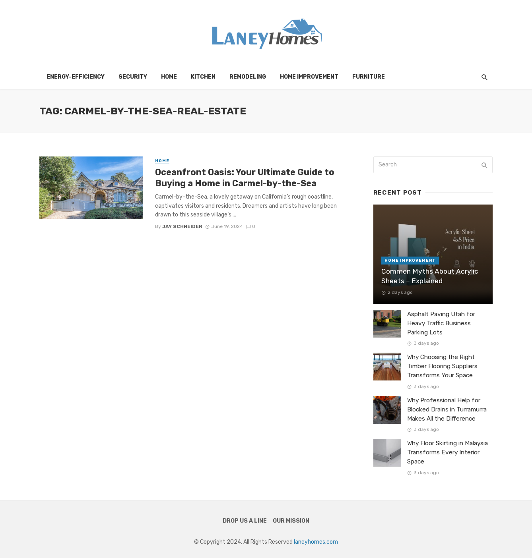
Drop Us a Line (245, 520)
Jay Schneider (182, 226)
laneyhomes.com (316, 542)
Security (132, 76)
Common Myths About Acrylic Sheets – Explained (429, 276)
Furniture (368, 76)
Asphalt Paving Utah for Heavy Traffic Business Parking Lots (441, 323)
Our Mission (291, 520)
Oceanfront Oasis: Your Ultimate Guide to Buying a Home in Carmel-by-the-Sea (244, 177)
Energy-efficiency (76, 76)
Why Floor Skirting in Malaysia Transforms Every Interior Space (447, 452)
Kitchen (203, 76)
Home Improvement (309, 76)
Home (169, 76)
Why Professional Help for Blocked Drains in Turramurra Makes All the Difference (447, 409)
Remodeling (247, 76)
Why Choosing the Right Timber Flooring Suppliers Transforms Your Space (442, 366)
